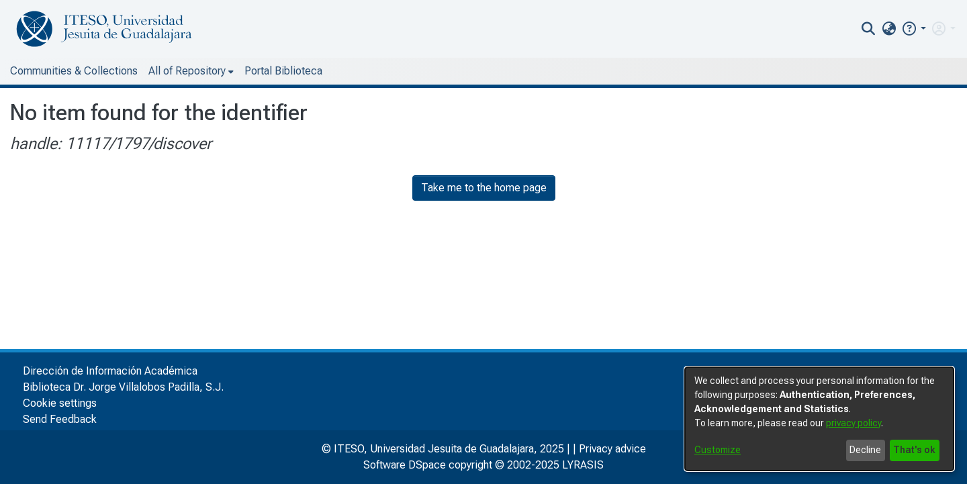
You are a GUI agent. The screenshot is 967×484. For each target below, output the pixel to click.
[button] (913, 28)
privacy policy (853, 423)
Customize (717, 449)
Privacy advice (612, 448)
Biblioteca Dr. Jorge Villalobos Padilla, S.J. (123, 387)
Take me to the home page (484, 187)
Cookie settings (60, 403)
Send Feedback (60, 419)
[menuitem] (888, 29)
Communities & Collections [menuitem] (74, 70)
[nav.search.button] (868, 29)
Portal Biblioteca (283, 70)
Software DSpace (404, 464)
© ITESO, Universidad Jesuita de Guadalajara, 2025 (443, 448)
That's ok (914, 449)
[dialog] (819, 419)
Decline (865, 449)
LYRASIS (583, 464)
